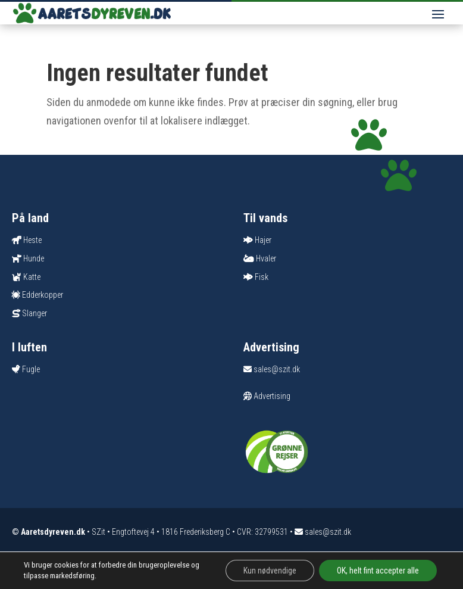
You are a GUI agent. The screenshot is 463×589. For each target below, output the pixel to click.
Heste (32, 240)
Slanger (34, 313)
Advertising (266, 396)
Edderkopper (42, 295)
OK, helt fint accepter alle (378, 570)
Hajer (263, 240)
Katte (31, 277)
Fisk (261, 277)
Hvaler (266, 258)
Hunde (33, 258)
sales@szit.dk (271, 369)
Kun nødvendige (269, 570)
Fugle (31, 369)
